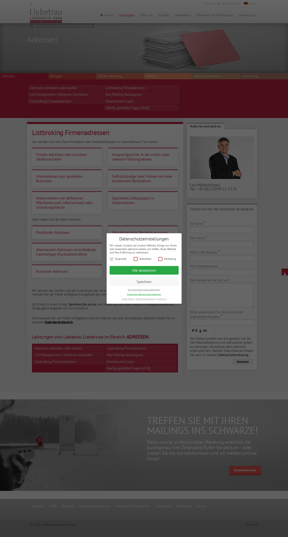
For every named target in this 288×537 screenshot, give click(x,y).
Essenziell (118, 259)
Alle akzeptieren (144, 270)
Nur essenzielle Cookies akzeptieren (144, 289)
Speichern (144, 281)
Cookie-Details (128, 299)
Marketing (167, 259)
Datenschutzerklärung (145, 299)
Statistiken (142, 259)
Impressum (161, 299)
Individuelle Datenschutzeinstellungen (144, 294)
